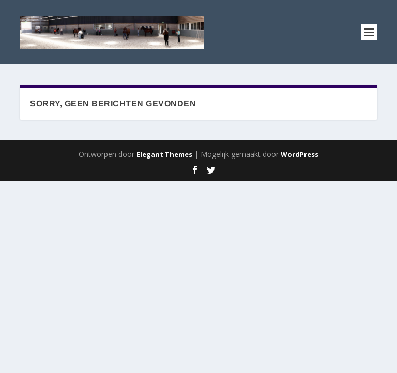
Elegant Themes (164, 154)
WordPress (299, 154)
